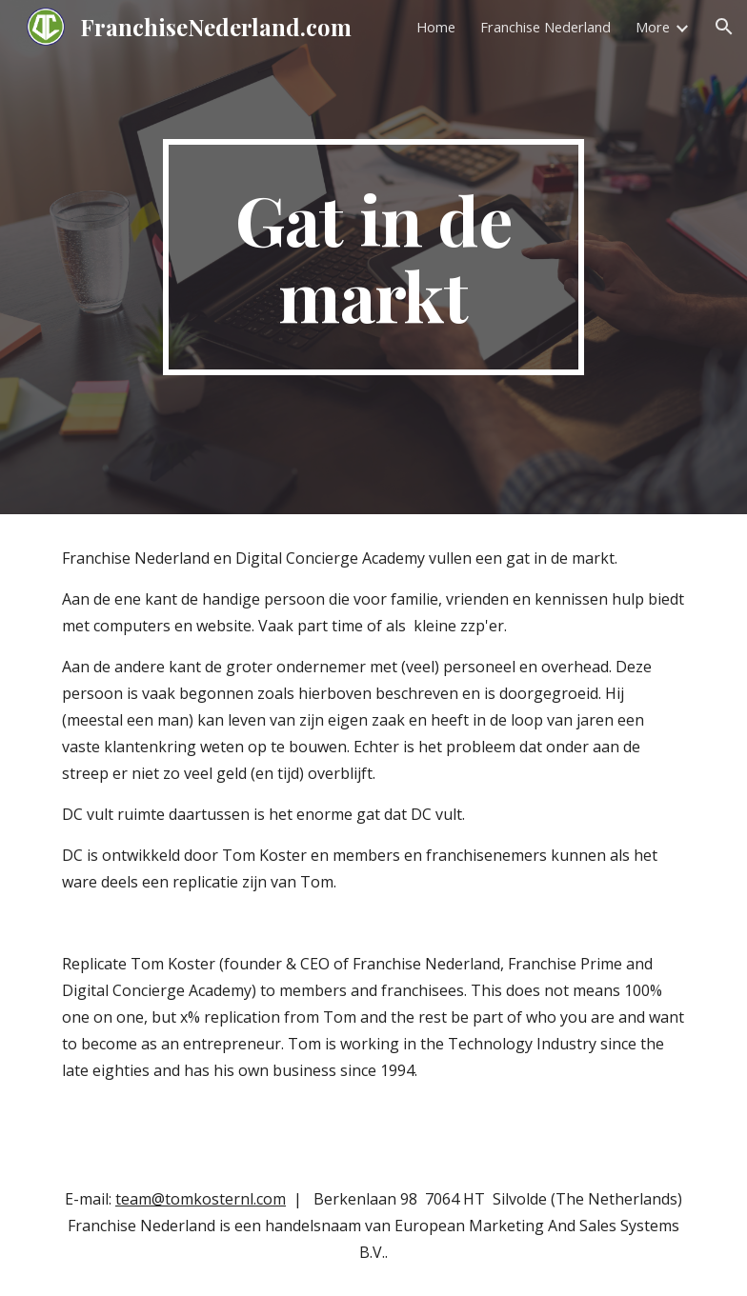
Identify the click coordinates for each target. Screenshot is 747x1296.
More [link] (653, 26)
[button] (724, 27)
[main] (373, 257)
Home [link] (435, 26)
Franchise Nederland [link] (545, 26)
